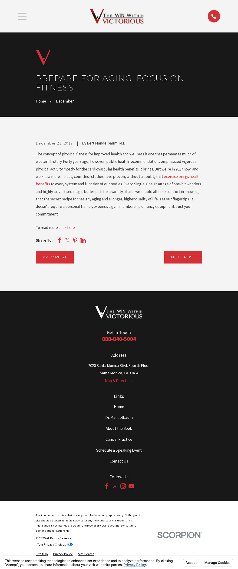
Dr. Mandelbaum (119, 417)
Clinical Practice (119, 439)
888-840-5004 (119, 339)
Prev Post (54, 257)
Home (119, 406)
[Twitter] (115, 486)
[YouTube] (131, 486)
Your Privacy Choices (55, 544)
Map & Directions (119, 380)
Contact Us (119, 461)
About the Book (119, 428)
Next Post (183, 257)
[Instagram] (123, 486)
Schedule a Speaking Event (119, 450)
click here (67, 227)
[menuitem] (42, 554)
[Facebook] (106, 486)
